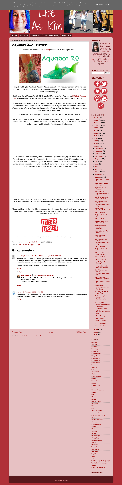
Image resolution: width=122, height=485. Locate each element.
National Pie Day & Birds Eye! (101, 222)
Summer (95, 444)
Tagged (94, 447)
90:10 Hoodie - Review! (101, 235)
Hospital (95, 403)
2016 (96, 143)
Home (14, 36)
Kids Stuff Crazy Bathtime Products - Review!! (102, 304)
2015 (96, 146)
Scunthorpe (96, 435)
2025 (96, 120)
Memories (95, 413)
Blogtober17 (96, 356)
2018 (96, 138)
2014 (96, 329)
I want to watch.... (101, 259)
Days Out (95, 381)
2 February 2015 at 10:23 (33, 292)
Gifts (93, 394)
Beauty (94, 346)
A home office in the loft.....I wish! (102, 253)
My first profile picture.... (100, 262)
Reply (19, 268)
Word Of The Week (98, 467)
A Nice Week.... (100, 219)
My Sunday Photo (98, 415)
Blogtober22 (96, 362)
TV (93, 458)
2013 (96, 332)
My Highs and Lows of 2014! (102, 288)
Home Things (96, 401)
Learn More (98, 5)
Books (94, 365)
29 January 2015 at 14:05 (50, 256)
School (94, 431)
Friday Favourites (98, 390)
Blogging (95, 351)
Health (94, 399)
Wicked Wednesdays (99, 463)
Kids (19, 244)
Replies (21, 272)
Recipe (94, 426)
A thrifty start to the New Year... (102, 292)
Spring (94, 442)
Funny (94, 392)
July (96, 161)
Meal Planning (97, 410)
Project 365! (99, 318)
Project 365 (96, 424)
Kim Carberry (26, 275)
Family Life (96, 385)
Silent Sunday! (100, 212)
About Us (24, 36)
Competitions (97, 376)
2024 (96, 123)
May (97, 166)
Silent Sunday (97, 440)
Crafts (94, 378)
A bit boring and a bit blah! (101, 184)
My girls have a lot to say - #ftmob (101, 266)
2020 (96, 133)
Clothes (94, 374)
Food (93, 387)
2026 (96, 117)
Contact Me (35, 36)
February (98, 174)
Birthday (95, 349)
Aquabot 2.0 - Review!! (100, 188)
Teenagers (95, 449)
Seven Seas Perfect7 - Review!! (102, 209)
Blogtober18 (96, 358)
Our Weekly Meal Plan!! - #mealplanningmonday (102, 203)
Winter (94, 465)
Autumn (94, 344)
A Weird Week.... (100, 257)
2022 (96, 128)
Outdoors (95, 422)
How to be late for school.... (101, 231)
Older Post (81, 332)
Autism (94, 342)
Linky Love (66, 36)
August (98, 159)
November (99, 151)
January (98, 177)
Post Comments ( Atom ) (31, 336)
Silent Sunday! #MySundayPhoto (102, 277)
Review (25, 244)
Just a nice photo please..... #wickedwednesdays (102, 298)
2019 (96, 135)
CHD (93, 369)
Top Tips (95, 454)
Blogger (65, 480)
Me (93, 408)
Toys (38, 244)
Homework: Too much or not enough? (100, 227)
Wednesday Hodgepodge (101, 460)
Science (94, 433)
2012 (96, 334)
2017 (96, 141)
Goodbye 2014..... (101, 323)
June (97, 164)
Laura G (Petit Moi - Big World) (28, 256)
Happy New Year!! (101, 326)
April (97, 169)
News (93, 417)
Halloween (95, 397)
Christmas (95, 371)
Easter (94, 383)
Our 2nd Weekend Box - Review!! (101, 197)
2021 (96, 130)
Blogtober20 (96, 360)
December (99, 148)
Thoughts (95, 451)
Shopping (32, 244)
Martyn (19, 292)
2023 (96, 125)
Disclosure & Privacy (51, 36)
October (98, 153)
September (99, 156)
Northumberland (97, 419)
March (97, 172)
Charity (94, 367)
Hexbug (47, 50)
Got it (107, 5)
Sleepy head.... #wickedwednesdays (102, 193)
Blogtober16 (96, 353)
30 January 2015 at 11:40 (44, 275)
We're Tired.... (99, 285)
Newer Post (17, 332)
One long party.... (101, 320)
